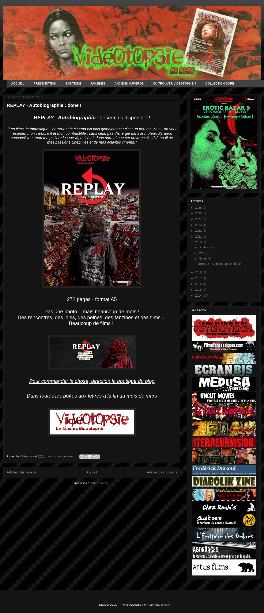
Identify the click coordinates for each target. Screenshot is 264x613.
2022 (199, 230)
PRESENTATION (45, 83)
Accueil (91, 472)
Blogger (165, 604)
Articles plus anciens (162, 472)
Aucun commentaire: (61, 456)
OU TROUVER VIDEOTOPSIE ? (174, 83)
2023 (199, 225)
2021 (199, 236)
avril (202, 253)
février (203, 258)
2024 (199, 219)
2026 (199, 207)
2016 (199, 284)
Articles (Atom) (100, 483)
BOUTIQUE (73, 83)
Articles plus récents (21, 472)
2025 (199, 213)
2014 (199, 295)
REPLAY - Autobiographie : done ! (44, 105)
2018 (199, 272)
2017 (199, 278)
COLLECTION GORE (219, 83)
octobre (204, 247)
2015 (199, 289)
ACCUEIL (17, 83)
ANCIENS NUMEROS (129, 83)
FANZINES (98, 83)
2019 (199, 242)
